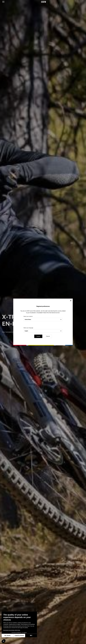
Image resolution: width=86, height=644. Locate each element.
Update (38, 336)
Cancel (48, 336)
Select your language (28, 327)
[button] (4, 641)
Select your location (28, 316)
